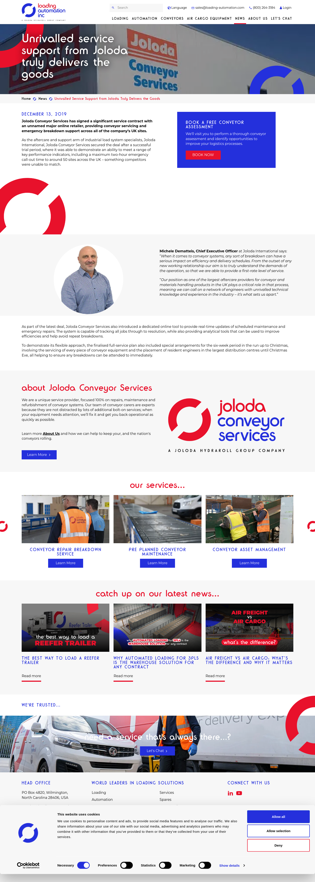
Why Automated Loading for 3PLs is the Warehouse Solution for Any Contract (156, 662)
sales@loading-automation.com (217, 8)
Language (177, 8)
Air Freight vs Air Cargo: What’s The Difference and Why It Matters (249, 660)
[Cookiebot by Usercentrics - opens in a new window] (28, 873)
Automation (145, 18)
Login (285, 8)
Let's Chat (281, 18)
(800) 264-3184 (262, 8)
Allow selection (278, 839)
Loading (120, 18)
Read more (31, 676)
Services (167, 793)
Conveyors (172, 18)
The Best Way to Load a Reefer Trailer (61, 660)
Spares (166, 800)
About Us (258, 18)
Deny (279, 853)
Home (26, 99)
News (240, 18)
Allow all (278, 824)
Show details (229, 873)
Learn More (39, 455)
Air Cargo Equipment (209, 18)
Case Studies (171, 807)
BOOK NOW (203, 155)
